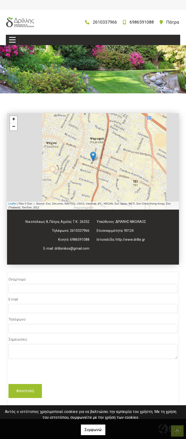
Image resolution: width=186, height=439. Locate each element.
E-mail (13, 299)
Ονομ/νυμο (17, 279)
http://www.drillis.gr (130, 239)
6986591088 (142, 22)
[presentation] (45, 372)
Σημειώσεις (17, 339)
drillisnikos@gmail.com (71, 248)
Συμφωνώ (93, 429)
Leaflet (12, 203)
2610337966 (105, 22)
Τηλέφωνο (17, 319)
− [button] (13, 126)
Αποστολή (25, 391)
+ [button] (13, 119)
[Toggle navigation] (12, 40)
